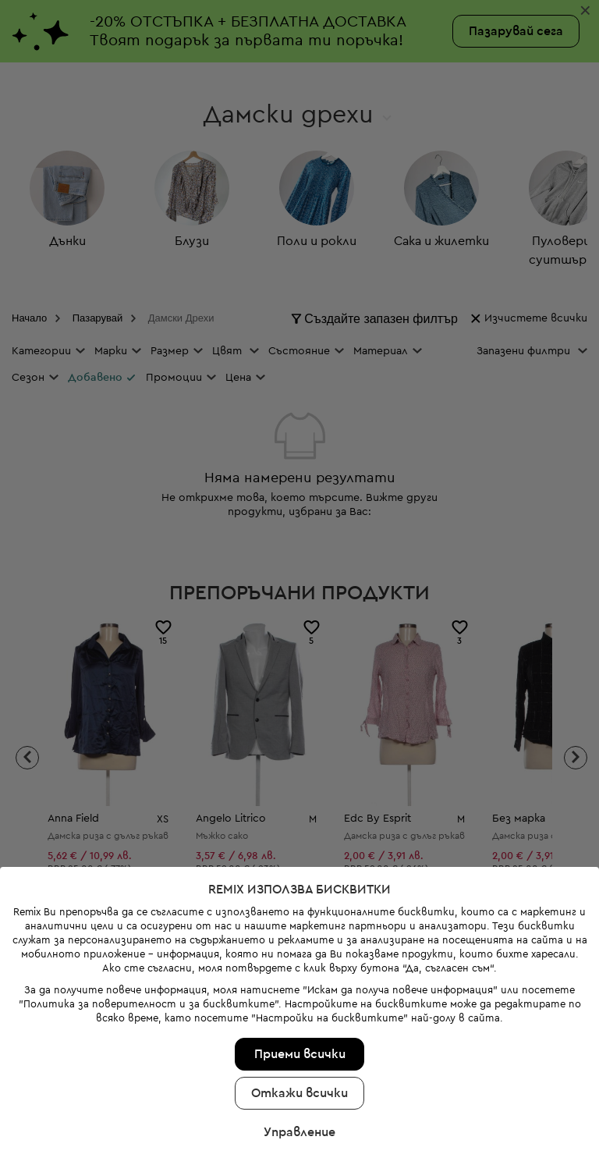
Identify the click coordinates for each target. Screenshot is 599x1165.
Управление (299, 1098)
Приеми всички (300, 1020)
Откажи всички (299, 1059)
